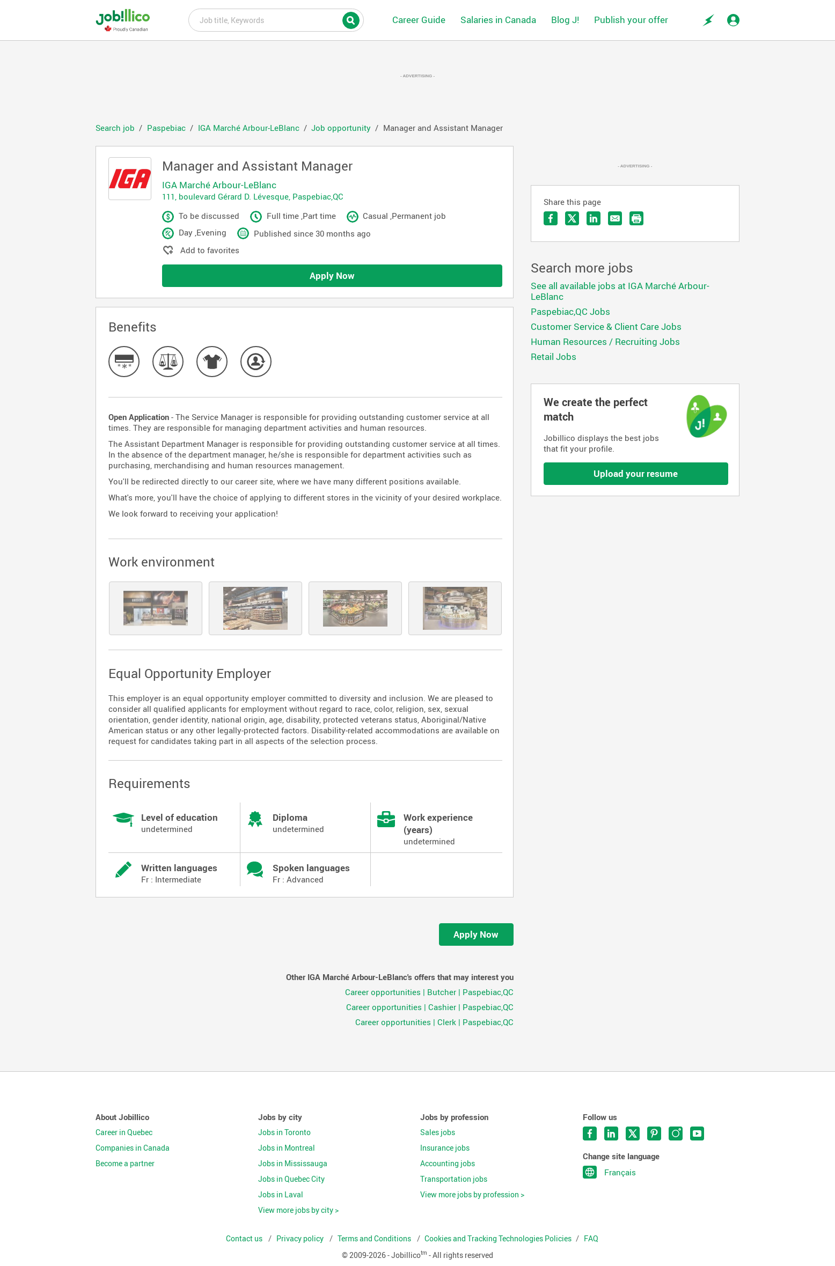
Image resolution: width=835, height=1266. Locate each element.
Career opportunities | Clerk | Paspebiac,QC (434, 1022)
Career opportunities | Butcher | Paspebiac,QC (429, 992)
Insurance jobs (445, 1148)
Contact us (245, 1238)
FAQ (591, 1238)
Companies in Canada (133, 1148)
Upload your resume (636, 473)
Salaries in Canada (498, 19)
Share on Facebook (551, 218)
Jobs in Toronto (284, 1132)
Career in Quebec (124, 1132)
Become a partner (125, 1163)
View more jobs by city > (298, 1210)
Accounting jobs (447, 1163)
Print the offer (636, 218)
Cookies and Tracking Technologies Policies (498, 1238)
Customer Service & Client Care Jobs (606, 326)
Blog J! (565, 19)
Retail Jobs (553, 356)
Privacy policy (300, 1238)
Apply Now (332, 275)
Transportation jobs (453, 1179)
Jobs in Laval (280, 1194)
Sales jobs (437, 1132)
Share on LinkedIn (593, 218)
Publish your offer (631, 19)
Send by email (615, 218)
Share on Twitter (572, 218)
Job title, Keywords (276, 19)
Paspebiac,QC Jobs (570, 311)
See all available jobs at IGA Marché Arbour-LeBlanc (620, 291)
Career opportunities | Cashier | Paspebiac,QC (430, 1007)
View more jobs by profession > (472, 1194)
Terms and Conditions (375, 1238)
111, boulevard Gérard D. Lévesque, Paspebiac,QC (252, 196)
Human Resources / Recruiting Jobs (605, 341)
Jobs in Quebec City (291, 1179)
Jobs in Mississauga (292, 1163)
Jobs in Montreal (286, 1148)
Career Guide (418, 19)
